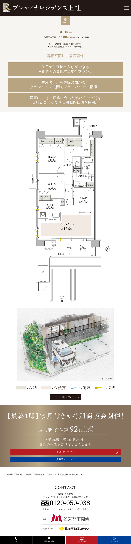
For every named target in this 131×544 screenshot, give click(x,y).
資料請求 (114, 540)
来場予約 (82, 540)
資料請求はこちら (65, 459)
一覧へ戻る (65, 397)
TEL (16, 540)
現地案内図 (49, 540)
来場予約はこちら (65, 452)
